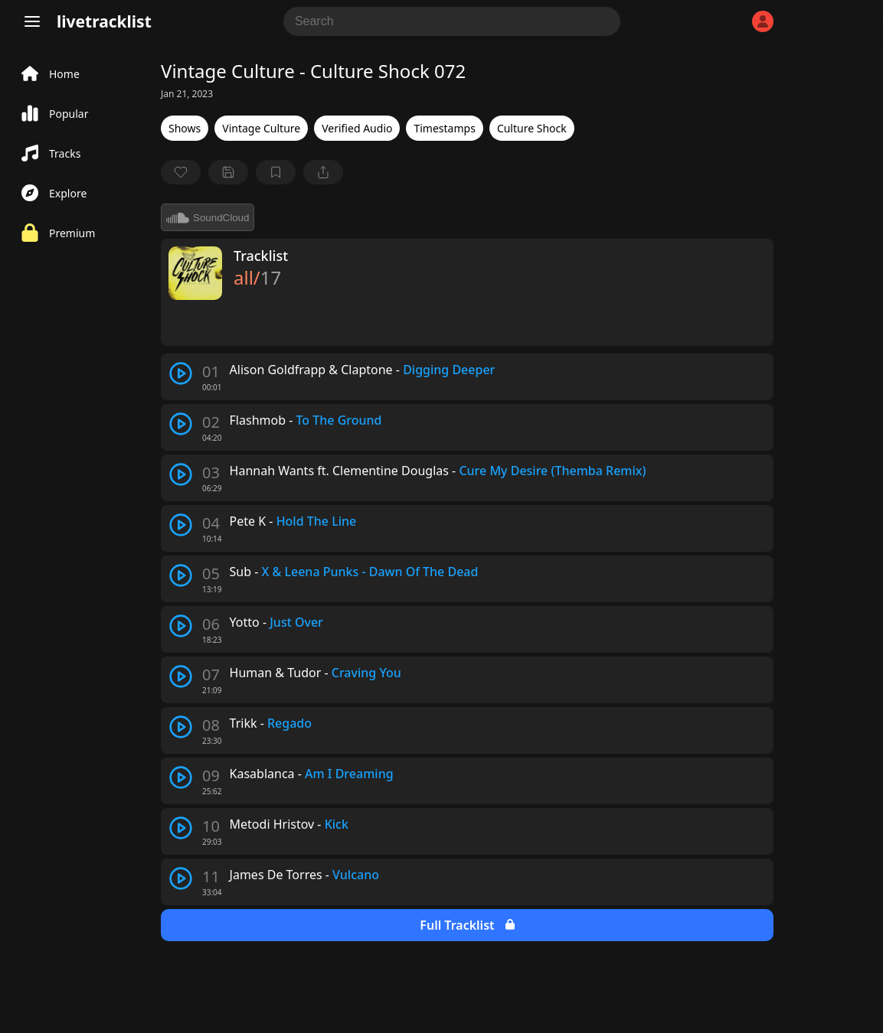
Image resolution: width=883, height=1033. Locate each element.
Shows (184, 128)
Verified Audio (357, 128)
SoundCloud (207, 217)
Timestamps (444, 128)
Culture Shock (532, 128)
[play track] (180, 373)
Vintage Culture (261, 128)
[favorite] (181, 172)
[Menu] (32, 21)
